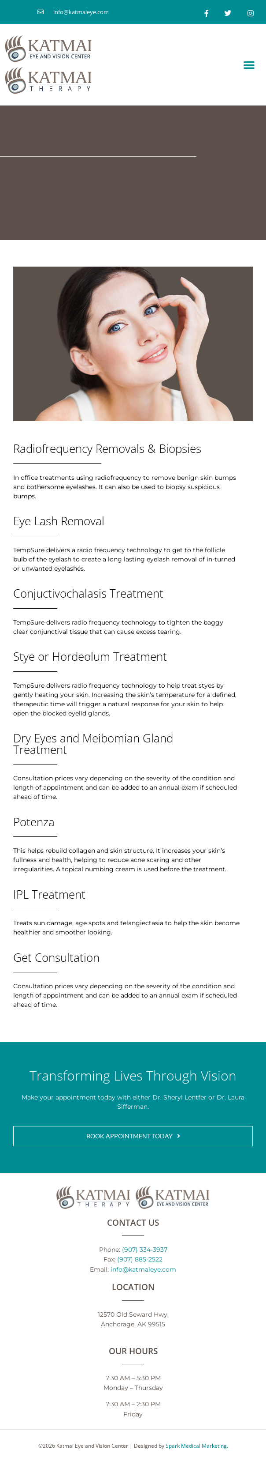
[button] (249, 65)
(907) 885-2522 (140, 1259)
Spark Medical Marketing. (197, 1445)
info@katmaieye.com (143, 1269)
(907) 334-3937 (144, 1249)
